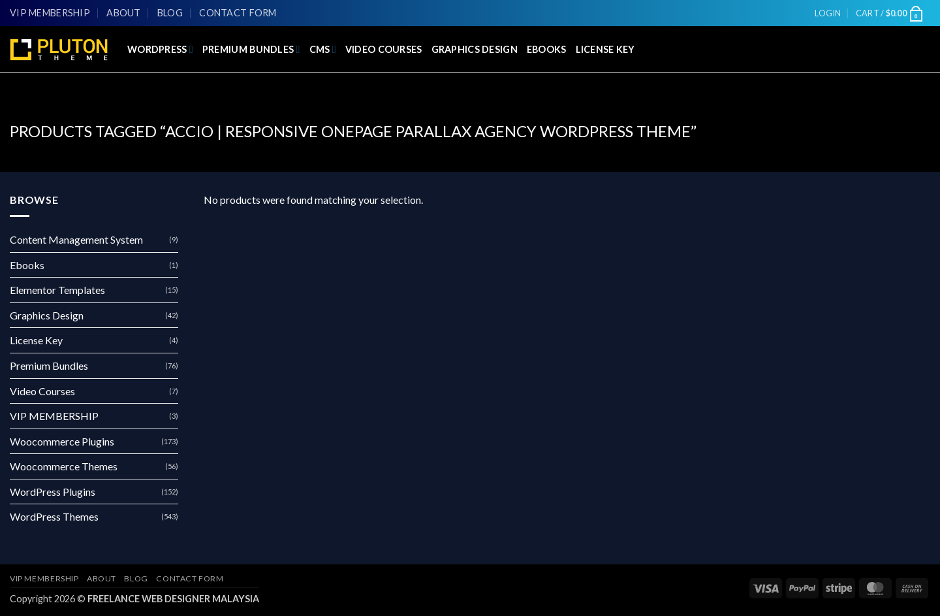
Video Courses (383, 49)
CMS (322, 49)
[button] (828, 13)
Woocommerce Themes (64, 466)
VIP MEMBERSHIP (50, 12)
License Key (605, 49)
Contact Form (237, 12)
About (123, 12)
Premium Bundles (251, 49)
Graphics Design (474, 49)
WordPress (160, 49)
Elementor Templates (57, 290)
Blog (170, 12)
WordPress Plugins (52, 491)
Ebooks (547, 49)
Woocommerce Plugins (62, 441)
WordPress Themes (54, 516)
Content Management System (76, 239)
